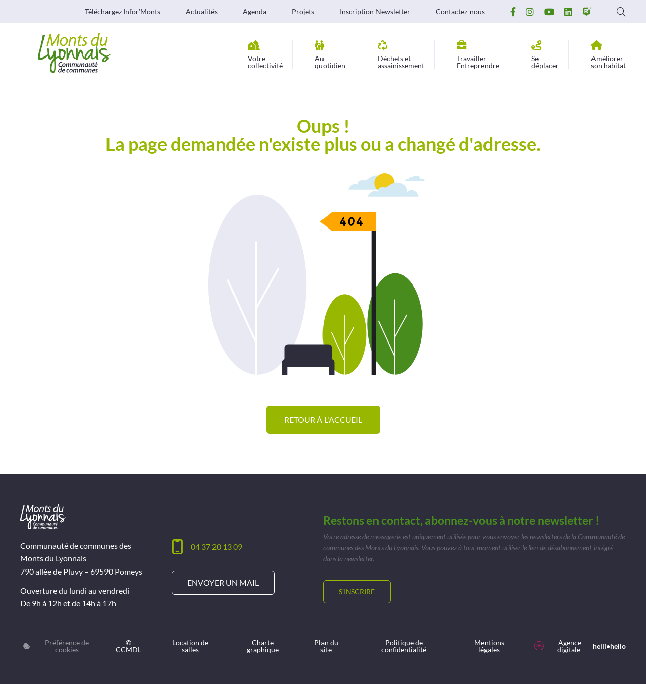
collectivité (265, 54)
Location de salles (190, 646)
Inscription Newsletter (375, 11)
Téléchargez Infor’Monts (122, 11)
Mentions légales (489, 646)
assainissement (401, 54)
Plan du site (326, 646)
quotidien (330, 54)
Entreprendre (478, 54)
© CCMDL (128, 646)
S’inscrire (357, 591)
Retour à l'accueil (323, 419)
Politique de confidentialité (403, 646)
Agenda (254, 11)
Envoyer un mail (223, 582)
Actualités (202, 11)
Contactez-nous (460, 11)
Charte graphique (263, 646)
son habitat (608, 54)
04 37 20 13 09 (216, 546)
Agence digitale (580, 646)
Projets (303, 11)
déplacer (545, 54)
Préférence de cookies (56, 646)
